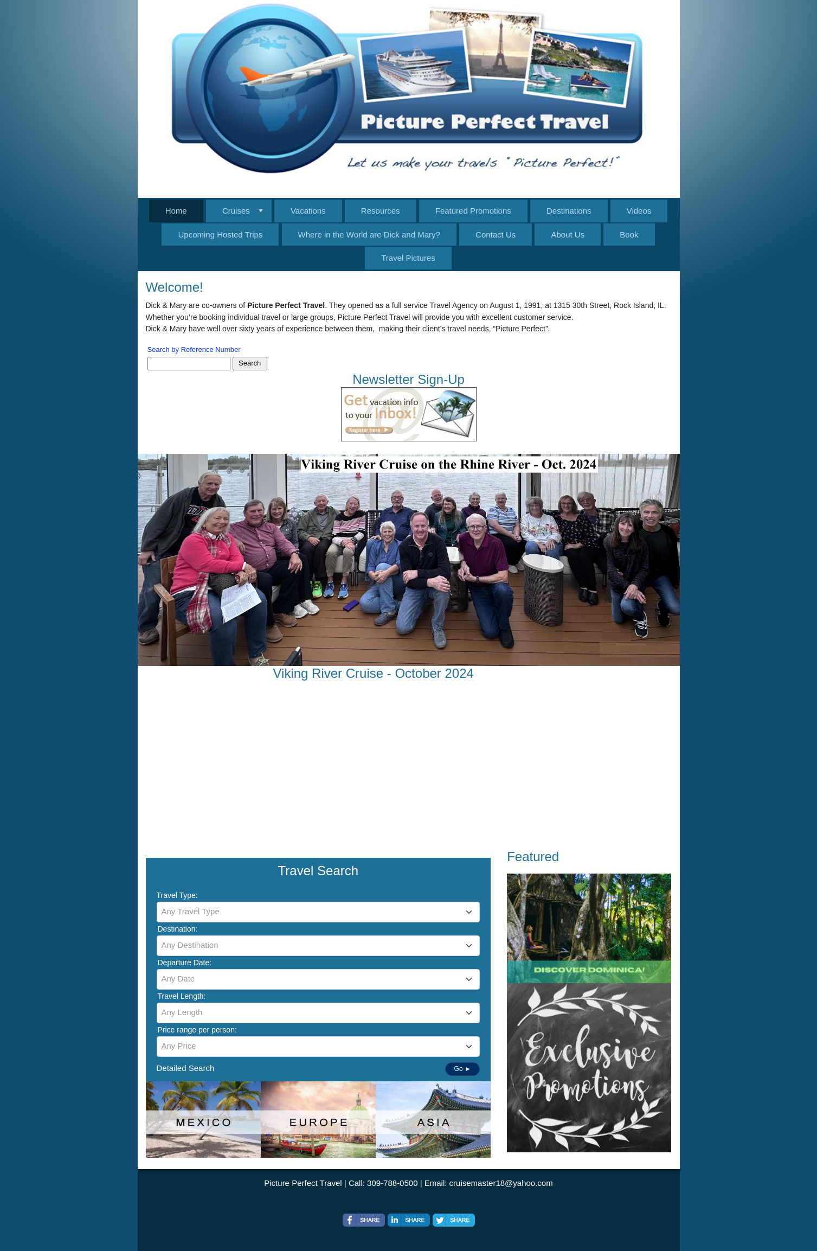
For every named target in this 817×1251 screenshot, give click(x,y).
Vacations (308, 210)
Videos (639, 210)
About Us (567, 234)
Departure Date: (185, 962)
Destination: (178, 929)
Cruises (236, 210)
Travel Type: (177, 895)
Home (176, 210)
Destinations (568, 210)
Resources (380, 210)
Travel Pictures (408, 257)
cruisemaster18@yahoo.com (501, 1183)
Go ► (462, 1069)
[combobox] (318, 912)
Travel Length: (182, 996)
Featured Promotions (473, 210)
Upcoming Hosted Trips (220, 234)
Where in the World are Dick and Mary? (369, 234)
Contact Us (495, 234)
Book (629, 234)
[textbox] (318, 911)
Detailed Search (186, 1068)
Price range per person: (197, 1029)
